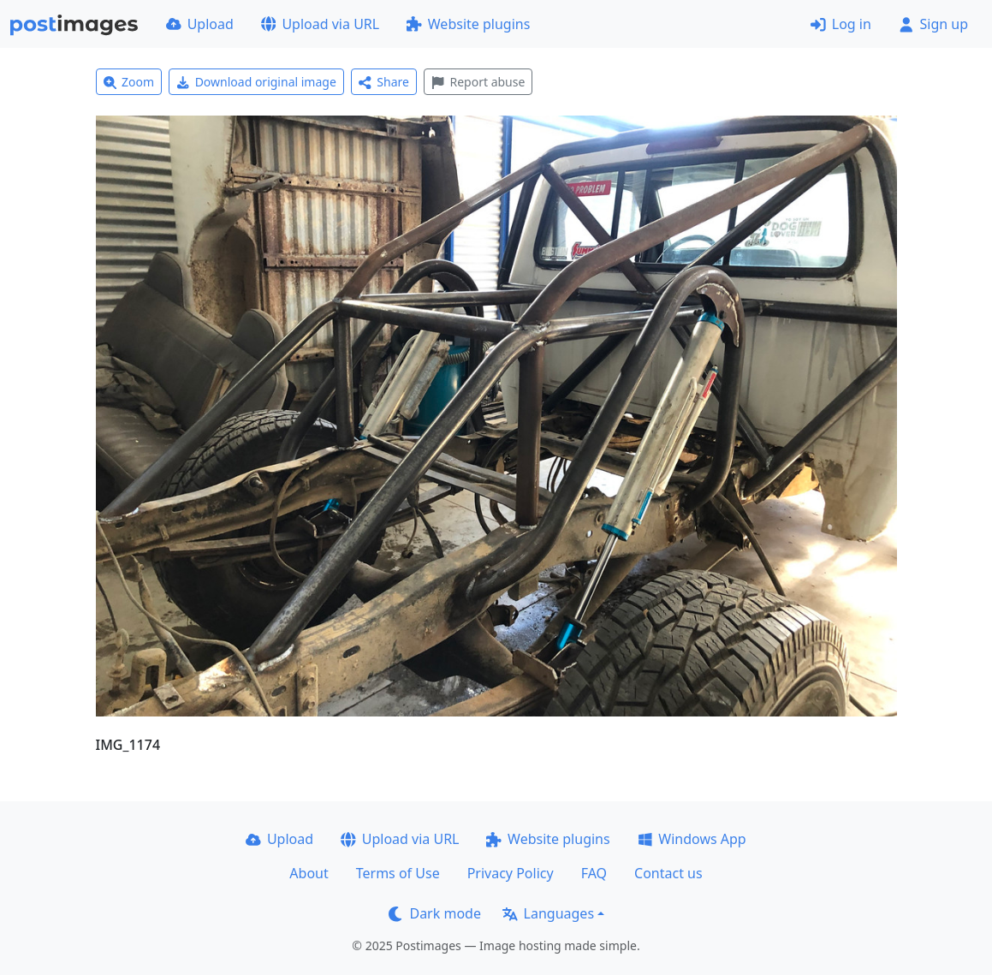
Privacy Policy (510, 873)
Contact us (668, 873)
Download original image (256, 82)
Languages (548, 913)
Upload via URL (320, 24)
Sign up (933, 24)
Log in (841, 24)
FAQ (594, 873)
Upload (200, 24)
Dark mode (435, 913)
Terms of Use (398, 873)
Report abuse (478, 82)
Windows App (692, 838)
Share (384, 82)
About (308, 873)
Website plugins (468, 24)
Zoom (129, 82)
